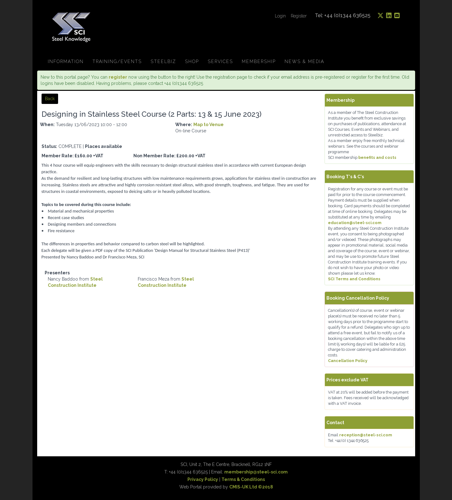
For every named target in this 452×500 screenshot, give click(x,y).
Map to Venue (208, 124)
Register (299, 15)
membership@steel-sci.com (256, 471)
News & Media (304, 61)
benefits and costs (377, 157)
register (118, 77)
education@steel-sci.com (354, 222)
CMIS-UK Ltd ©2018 (251, 486)
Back (50, 98)
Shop (192, 61)
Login (280, 15)
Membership (259, 61)
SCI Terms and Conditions (354, 279)
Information (66, 61)
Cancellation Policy (347, 360)
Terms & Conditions (243, 479)
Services (220, 61)
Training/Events (117, 61)
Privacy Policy (202, 479)
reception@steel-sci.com (365, 435)
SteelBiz (163, 61)
